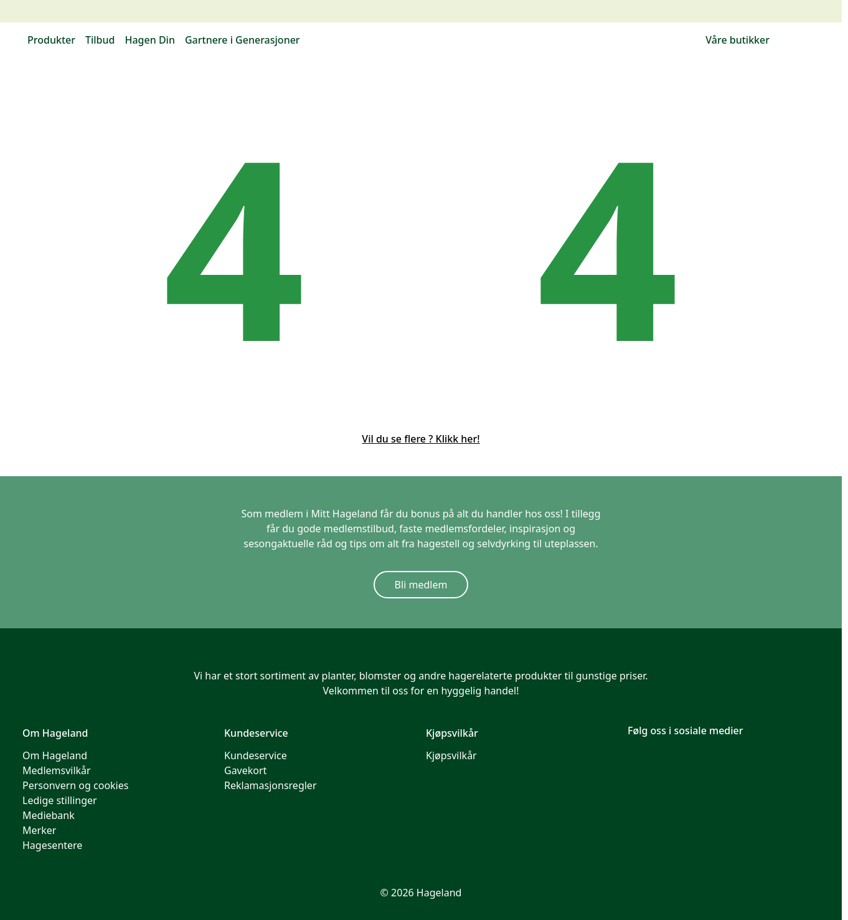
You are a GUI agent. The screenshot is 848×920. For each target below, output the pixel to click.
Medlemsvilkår (56, 770)
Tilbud (100, 40)
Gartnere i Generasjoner (242, 40)
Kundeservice (255, 755)
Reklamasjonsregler (270, 785)
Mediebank (48, 815)
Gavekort (245, 770)
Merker (39, 830)
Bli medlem (421, 585)
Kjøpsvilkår (451, 755)
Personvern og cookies (75, 785)
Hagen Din (149, 40)
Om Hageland (54, 755)
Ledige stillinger (59, 800)
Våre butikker (737, 40)
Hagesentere (52, 845)
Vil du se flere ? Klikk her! (420, 439)
